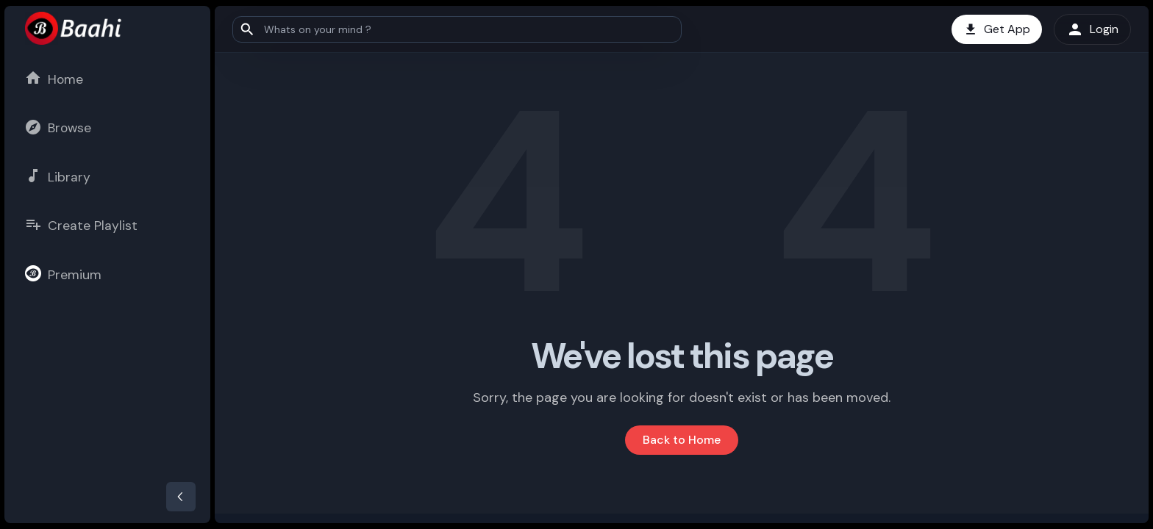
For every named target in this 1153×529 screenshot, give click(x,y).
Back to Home (682, 439)
